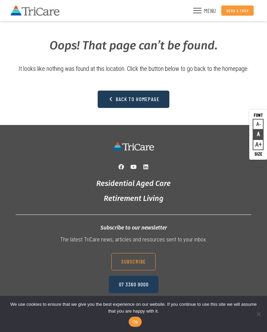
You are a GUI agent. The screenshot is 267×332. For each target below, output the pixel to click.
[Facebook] (121, 167)
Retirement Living (134, 198)
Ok (135, 322)
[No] (258, 314)
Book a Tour (237, 10)
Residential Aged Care (133, 183)
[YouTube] (133, 167)
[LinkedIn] (145, 167)
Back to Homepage (133, 99)
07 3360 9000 (134, 284)
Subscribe (133, 261)
